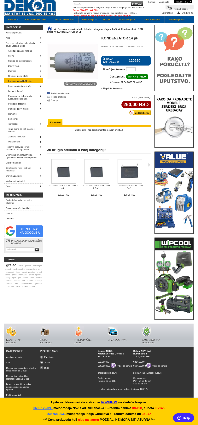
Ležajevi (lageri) (15, 91)
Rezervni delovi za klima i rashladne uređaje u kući (18, 148)
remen (25, 278)
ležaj (8, 278)
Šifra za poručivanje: (111, 61)
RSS (46, 368)
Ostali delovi (14, 142)
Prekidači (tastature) (17, 104)
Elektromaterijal (13, 163)
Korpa (181, 8)
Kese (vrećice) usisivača (19, 86)
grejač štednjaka (19, 275)
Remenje (12, 114)
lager (14, 278)
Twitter (47, 362)
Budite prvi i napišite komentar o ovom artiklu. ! (99, 130)
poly (7, 286)
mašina (9, 283)
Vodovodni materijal (15, 181)
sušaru (39, 278)
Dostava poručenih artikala (18, 208)
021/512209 (139, 362)
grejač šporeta (35, 275)
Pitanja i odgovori (127, 19)
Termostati (13, 124)
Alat (8, 38)
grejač (11, 265)
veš (16, 283)
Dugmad (12, 71)
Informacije (14, 195)
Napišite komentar (113, 88)
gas (19, 278)
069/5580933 (104, 366)
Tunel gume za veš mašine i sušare (21, 130)
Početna (11, 20)
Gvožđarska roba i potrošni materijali (18, 169)
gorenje (38, 283)
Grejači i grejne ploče (18, 76)
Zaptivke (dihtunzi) (17, 136)
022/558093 (103, 362)
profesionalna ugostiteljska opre (28, 269)
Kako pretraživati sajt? (35, 19)
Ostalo (9, 186)
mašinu (9, 280)
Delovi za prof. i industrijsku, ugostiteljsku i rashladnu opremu (21, 156)
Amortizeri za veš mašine (20, 51)
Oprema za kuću (14, 176)
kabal (18, 286)
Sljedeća (149, 165)
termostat (10, 272)
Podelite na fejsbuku (60, 93)
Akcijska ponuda (13, 33)
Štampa (54, 100)
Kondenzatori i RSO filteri (20, 81)
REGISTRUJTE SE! (64, 19)
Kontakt (151, 2)
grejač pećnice (28, 272)
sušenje (38, 280)
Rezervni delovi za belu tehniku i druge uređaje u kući (21, 44)
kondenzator (26, 283)
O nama (10, 218)
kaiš (23, 280)
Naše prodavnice (152, 19)
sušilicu (30, 280)
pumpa (28, 266)
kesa (18, 272)
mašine (17, 280)
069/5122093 (139, 366)
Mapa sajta (164, 2)
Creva (11, 56)
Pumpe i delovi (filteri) (18, 109)
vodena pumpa (28, 286)
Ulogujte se (188, 13)
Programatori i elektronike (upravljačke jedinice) (20, 97)
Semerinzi (13, 119)
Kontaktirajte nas (176, 19)
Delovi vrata (13, 66)
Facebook (49, 357)
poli (12, 286)
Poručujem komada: (114, 69)
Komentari (55, 122)
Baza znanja (88, 20)
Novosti (106, 19)
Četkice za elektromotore (20, 61)
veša (32, 278)
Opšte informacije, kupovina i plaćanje (19, 201)
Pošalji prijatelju (58, 97)
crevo (21, 266)
